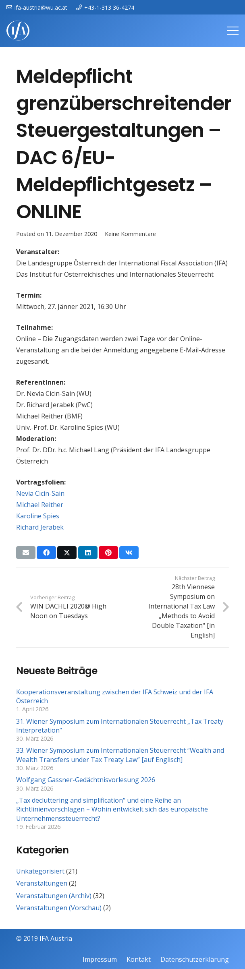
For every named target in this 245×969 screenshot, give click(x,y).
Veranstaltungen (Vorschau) (59, 907)
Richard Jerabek (40, 527)
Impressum (100, 959)
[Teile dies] (46, 552)
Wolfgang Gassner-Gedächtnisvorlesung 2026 (85, 779)
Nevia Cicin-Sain (40, 493)
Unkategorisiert (40, 871)
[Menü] (233, 31)
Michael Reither (39, 504)
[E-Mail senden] (25, 552)
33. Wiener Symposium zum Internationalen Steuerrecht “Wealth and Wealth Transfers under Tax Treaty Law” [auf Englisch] (120, 755)
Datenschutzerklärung (194, 959)
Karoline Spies (37, 515)
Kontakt (139, 959)
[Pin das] (108, 552)
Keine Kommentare (130, 234)
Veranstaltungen (41, 883)
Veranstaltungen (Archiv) (53, 895)
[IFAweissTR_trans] (17, 31)
